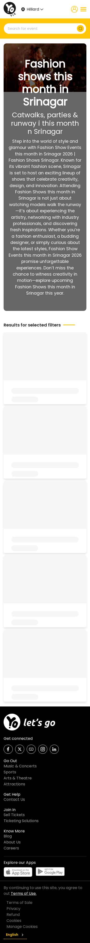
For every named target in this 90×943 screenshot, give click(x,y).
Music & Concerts (20, 766)
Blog (8, 836)
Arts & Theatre (18, 778)
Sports (10, 772)
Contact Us (14, 799)
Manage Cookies (22, 926)
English (15, 934)
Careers (11, 848)
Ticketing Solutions (21, 821)
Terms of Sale (19, 902)
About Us (12, 842)
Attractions (14, 784)
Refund (13, 914)
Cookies (13, 920)
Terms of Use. (23, 893)
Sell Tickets (14, 815)
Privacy (13, 908)
